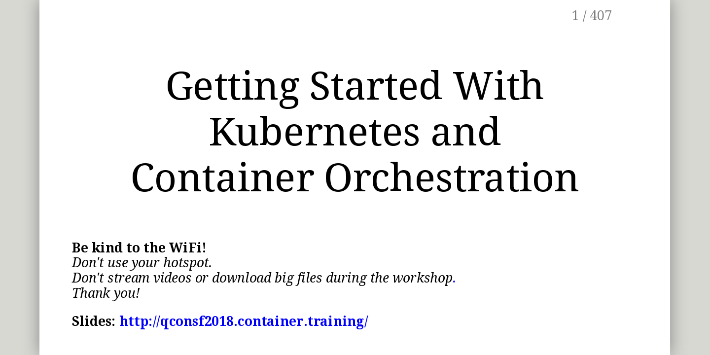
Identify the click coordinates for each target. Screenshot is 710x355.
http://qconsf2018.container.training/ (244, 321)
